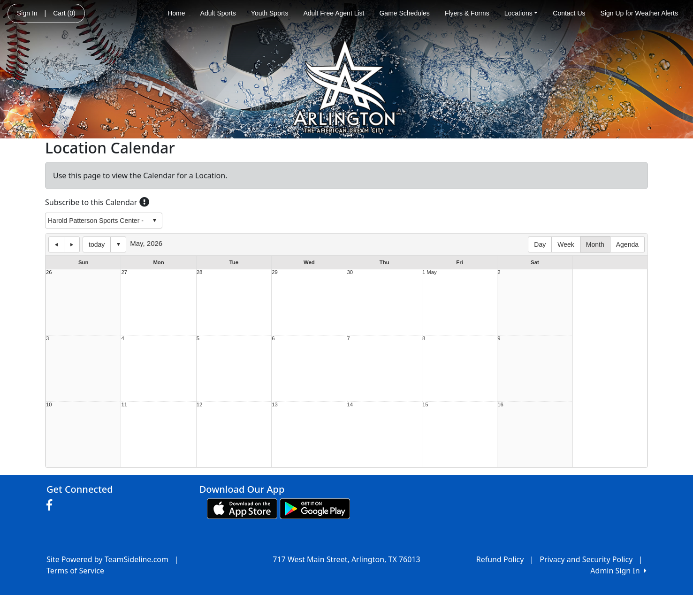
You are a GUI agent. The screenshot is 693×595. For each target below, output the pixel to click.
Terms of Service (75, 570)
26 (49, 272)
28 (200, 272)
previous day (56, 244)
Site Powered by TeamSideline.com (107, 559)
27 (124, 272)
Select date (118, 244)
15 (425, 404)
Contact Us (569, 13)
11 (124, 404)
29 (275, 272)
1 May (429, 272)
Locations (521, 13)
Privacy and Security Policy (586, 559)
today (97, 244)
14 (350, 404)
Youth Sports (270, 13)
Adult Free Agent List (334, 13)
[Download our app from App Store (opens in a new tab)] (242, 508)
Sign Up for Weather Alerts (639, 13)
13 (275, 404)
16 (500, 404)
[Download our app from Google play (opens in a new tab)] (315, 508)
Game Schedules (404, 13)
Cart (64, 13)
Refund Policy (500, 559)
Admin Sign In (618, 570)
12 (200, 404)
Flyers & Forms (467, 13)
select (154, 220)
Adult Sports (218, 13)
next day (72, 244)
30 (350, 272)
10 (49, 404)
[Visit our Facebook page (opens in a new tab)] (51, 505)
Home (176, 13)
